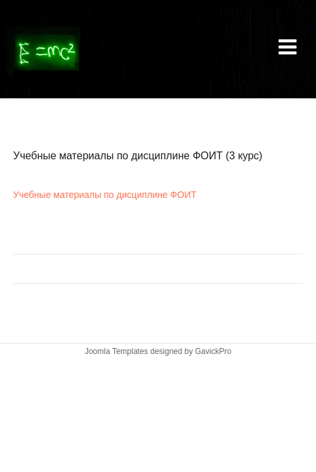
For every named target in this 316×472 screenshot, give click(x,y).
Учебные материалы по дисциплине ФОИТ (104, 194)
